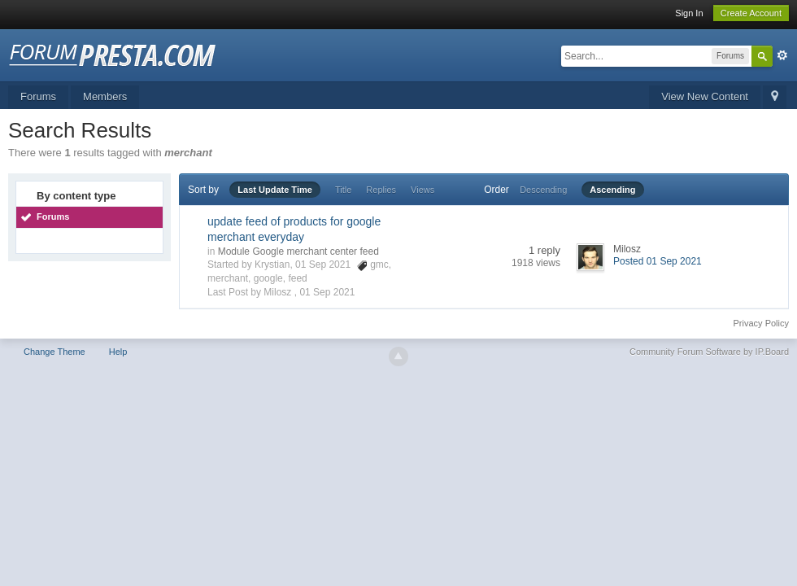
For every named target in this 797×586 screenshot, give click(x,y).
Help (118, 351)
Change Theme (54, 351)
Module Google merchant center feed (298, 251)
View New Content (704, 96)
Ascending (612, 190)
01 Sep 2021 (327, 292)
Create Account (751, 13)
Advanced (782, 55)
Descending (543, 190)
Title (343, 190)
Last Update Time (274, 190)
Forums (38, 96)
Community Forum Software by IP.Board (709, 351)
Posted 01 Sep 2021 (657, 261)
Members (105, 96)
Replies (381, 190)
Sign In (689, 13)
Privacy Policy (761, 323)
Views (422, 190)
